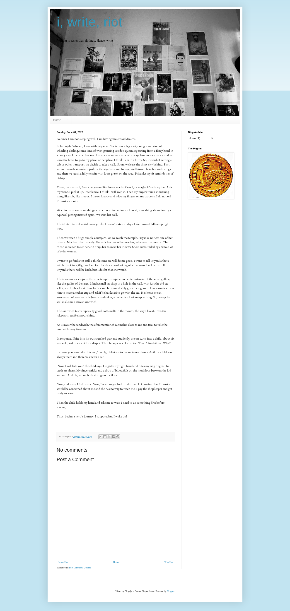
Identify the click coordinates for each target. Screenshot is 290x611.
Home (57, 120)
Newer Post (63, 562)
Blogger (170, 591)
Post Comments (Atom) (80, 567)
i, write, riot (89, 21)
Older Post (169, 562)
